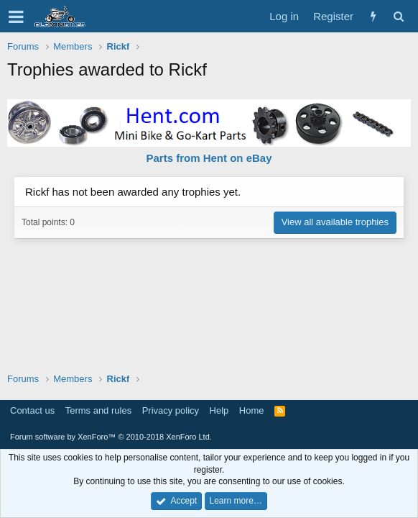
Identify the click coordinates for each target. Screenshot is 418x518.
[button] (16, 16)
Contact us (32, 410)
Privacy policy (170, 410)
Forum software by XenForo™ (111, 436)
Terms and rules (98, 410)
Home (251, 410)
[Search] (398, 16)
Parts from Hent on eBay (208, 158)
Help (219, 410)
